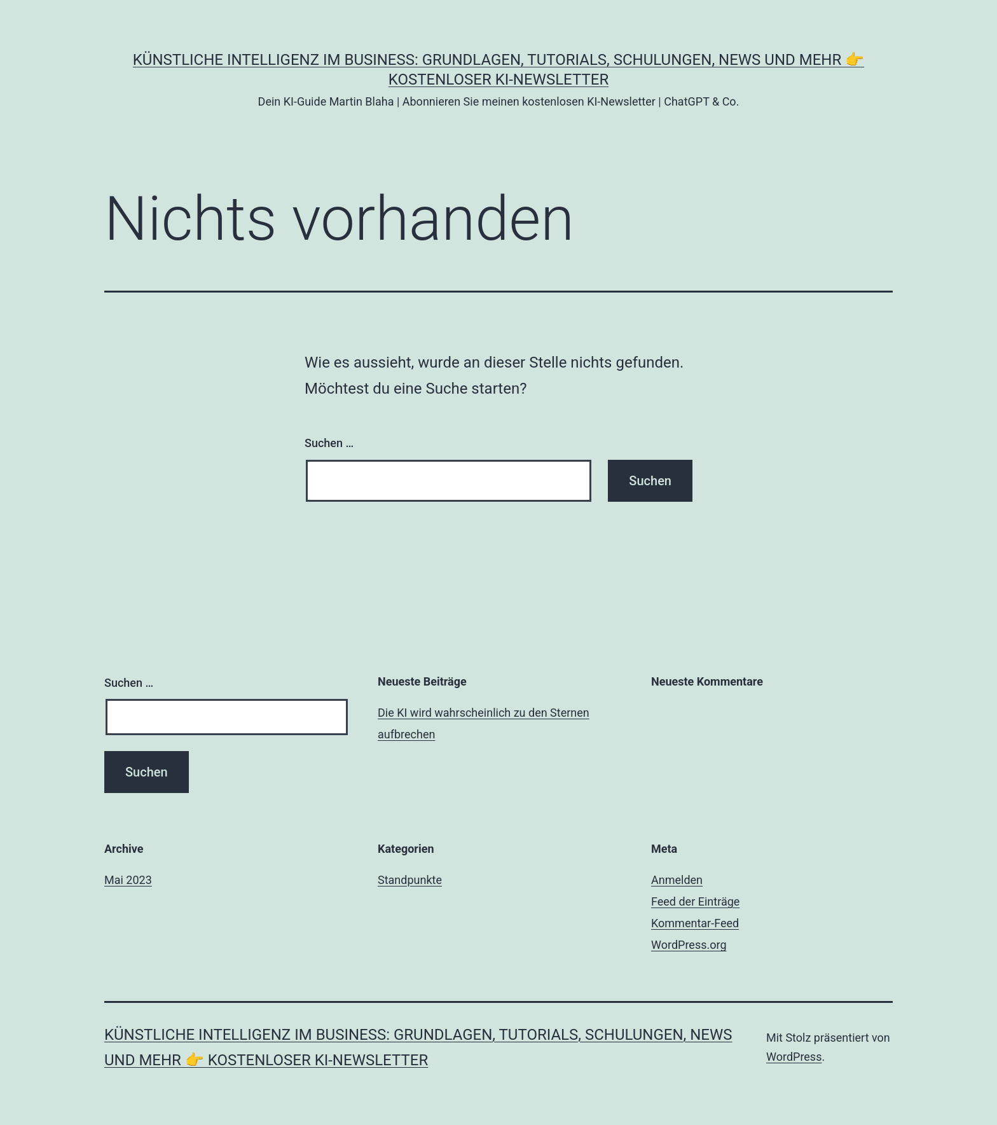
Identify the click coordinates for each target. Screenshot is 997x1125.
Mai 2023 (128, 880)
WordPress (794, 1056)
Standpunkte (410, 880)
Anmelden (677, 880)
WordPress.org (689, 944)
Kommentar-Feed (695, 923)
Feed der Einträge (695, 901)
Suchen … (329, 443)
